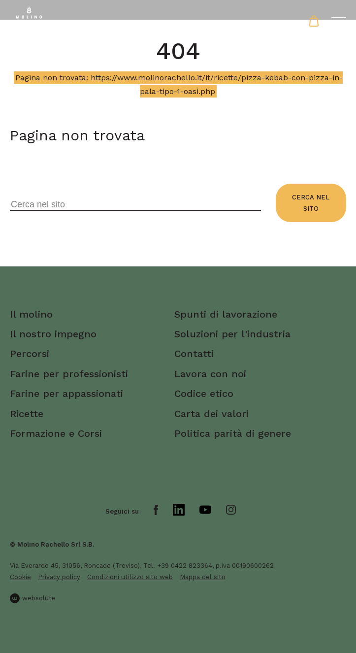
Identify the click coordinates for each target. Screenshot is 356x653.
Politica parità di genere (232, 433)
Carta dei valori (211, 414)
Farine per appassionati (66, 393)
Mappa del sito (203, 577)
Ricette (26, 414)
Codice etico (203, 393)
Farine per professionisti (69, 374)
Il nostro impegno (53, 334)
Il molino (31, 314)
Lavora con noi (210, 374)
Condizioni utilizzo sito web (130, 577)
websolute (33, 598)
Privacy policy (59, 577)
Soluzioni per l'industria (232, 334)
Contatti (194, 353)
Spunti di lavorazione (225, 314)
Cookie (20, 577)
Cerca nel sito (310, 203)
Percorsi (29, 353)
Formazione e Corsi (56, 433)
